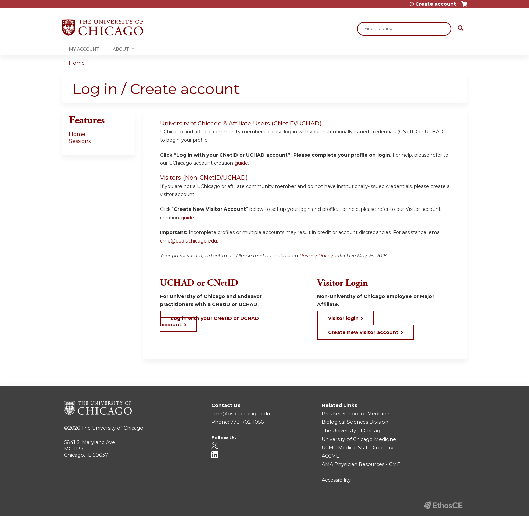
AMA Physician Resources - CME (361, 464)
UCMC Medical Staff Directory (357, 448)
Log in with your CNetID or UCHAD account (209, 321)
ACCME (330, 456)
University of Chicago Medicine (359, 439)
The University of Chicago (112, 428)
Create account (435, 4)
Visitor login (343, 318)
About (121, 49)
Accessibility (336, 480)
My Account (84, 49)
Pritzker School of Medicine (355, 414)
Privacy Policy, (316, 256)
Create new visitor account (363, 332)
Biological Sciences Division (355, 422)
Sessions (80, 141)
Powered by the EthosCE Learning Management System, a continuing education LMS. (443, 505)
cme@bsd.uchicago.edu (188, 241)
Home (77, 63)
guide (241, 163)
